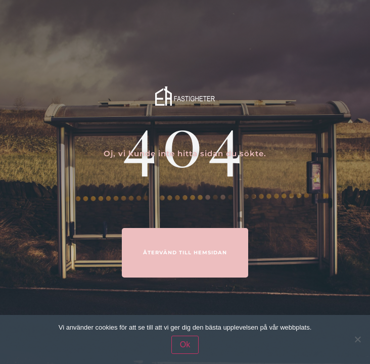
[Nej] (357, 339)
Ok (185, 344)
